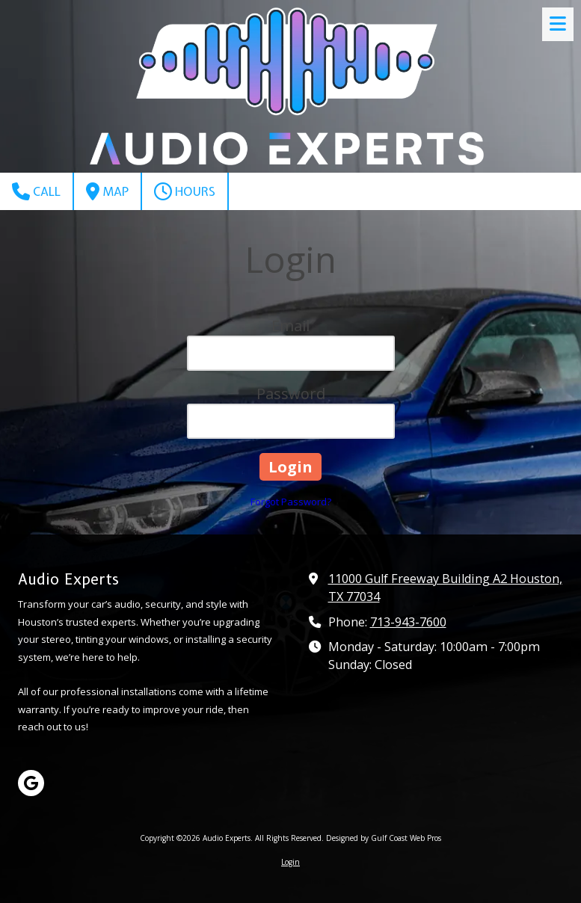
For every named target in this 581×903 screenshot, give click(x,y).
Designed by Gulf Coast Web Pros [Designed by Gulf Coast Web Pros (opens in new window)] (383, 838)
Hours (184, 191)
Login (290, 862)
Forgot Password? (290, 501)
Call (36, 191)
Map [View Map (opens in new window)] (107, 191)
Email (290, 325)
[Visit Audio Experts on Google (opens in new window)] (31, 783)
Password (290, 393)
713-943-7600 (408, 622)
